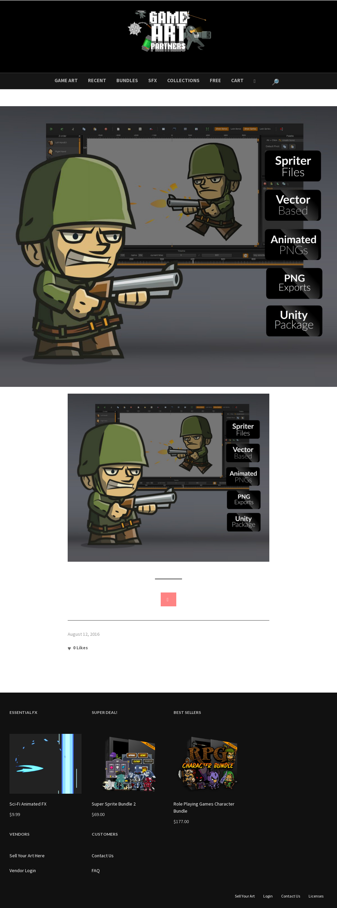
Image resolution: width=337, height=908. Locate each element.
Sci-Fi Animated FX (27, 804)
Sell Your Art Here (27, 856)
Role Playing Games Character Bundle (204, 807)
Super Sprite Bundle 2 (114, 804)
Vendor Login (22, 870)
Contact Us (103, 856)
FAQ (96, 870)
